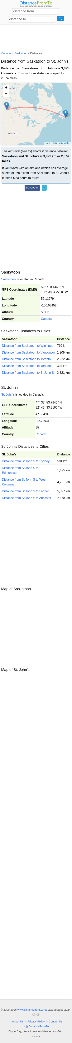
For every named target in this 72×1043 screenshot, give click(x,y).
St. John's (8, 394)
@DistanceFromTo (37, 1026)
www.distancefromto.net (32, 1009)
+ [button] (6, 88)
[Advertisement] (36, 37)
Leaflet (48, 143)
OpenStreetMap (62, 143)
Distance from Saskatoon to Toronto (26, 359)
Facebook (32, 187)
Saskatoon (8, 279)
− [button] (6, 94)
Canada (46, 318)
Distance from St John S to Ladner (25, 491)
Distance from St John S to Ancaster (26, 498)
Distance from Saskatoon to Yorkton (26, 365)
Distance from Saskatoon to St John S (28, 372)
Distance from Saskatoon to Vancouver (28, 352)
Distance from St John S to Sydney (26, 461)
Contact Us (55, 1021)
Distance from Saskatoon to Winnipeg (27, 345)
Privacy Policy (36, 1021)
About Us (17, 1021)
